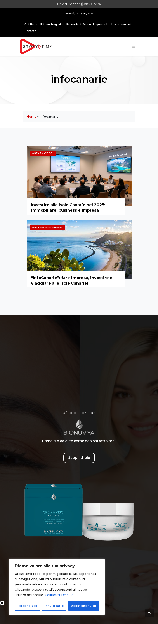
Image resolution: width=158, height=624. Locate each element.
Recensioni (73, 24)
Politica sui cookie (59, 595)
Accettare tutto (83, 606)
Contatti (30, 31)
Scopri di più (79, 457)
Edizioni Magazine (52, 24)
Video (87, 24)
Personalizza (27, 606)
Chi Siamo (31, 24)
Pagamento (101, 24)
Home (31, 117)
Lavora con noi (121, 24)
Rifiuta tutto (54, 606)
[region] (57, 587)
